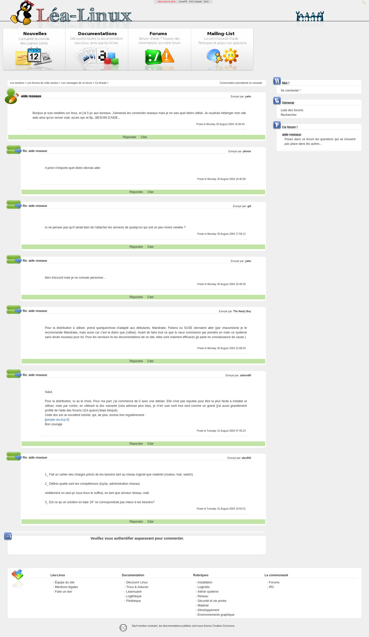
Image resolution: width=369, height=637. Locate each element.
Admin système (208, 591)
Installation (205, 582)
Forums (274, 582)
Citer (144, 137)
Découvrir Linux (137, 582)
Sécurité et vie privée (212, 601)
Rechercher (288, 115)
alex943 (246, 458)
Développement (208, 610)
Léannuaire (134, 591)
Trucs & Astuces (137, 587)
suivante (257, 83)
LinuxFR (183, 1)
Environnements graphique (216, 614)
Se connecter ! (290, 90)
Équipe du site (64, 582)
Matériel (203, 605)
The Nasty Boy (242, 311)
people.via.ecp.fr (57, 419)
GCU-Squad (195, 1)
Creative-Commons (223, 625)
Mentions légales (66, 587)
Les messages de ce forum (76, 83)
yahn (248, 96)
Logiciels (204, 587)
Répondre (129, 137)
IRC (271, 587)
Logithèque (133, 596)
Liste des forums (292, 110)
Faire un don (63, 591)
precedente (241, 83)
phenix (247, 151)
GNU (206, 1)
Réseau (203, 596)
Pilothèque (133, 601)
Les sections (17, 83)
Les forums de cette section (42, 83)
